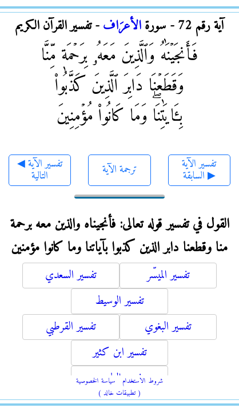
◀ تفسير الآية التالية (39, 170)
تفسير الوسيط (119, 301)
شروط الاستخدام (142, 381)
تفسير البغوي (168, 327)
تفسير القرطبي (71, 327)
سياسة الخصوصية (95, 381)
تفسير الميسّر (168, 276)
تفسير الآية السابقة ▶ (199, 170)
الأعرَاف (122, 26)
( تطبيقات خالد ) (119, 393)
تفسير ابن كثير (120, 353)
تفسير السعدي (71, 276)
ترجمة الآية (119, 170)
